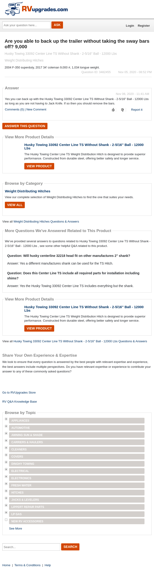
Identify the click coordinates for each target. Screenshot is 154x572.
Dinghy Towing (22, 463)
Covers (17, 456)
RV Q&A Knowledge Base (19, 401)
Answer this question (25, 126)
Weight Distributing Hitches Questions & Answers (46, 221)
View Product (39, 166)
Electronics (21, 478)
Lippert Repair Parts (27, 507)
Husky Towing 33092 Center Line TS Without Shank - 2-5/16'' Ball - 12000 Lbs (84, 146)
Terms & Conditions (27, 565)
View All (14, 205)
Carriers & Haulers (27, 442)
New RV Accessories (27, 521)
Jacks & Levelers (25, 499)
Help (48, 565)
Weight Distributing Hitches (27, 191)
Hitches (17, 492)
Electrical (20, 471)
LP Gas (16, 514)
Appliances (20, 420)
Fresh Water (21, 485)
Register (144, 25)
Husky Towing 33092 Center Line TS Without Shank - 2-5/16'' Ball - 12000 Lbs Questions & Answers (80, 341)
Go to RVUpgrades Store (19, 392)
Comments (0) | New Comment (25, 109)
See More (15, 528)
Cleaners (19, 449)
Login (130, 25)
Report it (136, 109)
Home (6, 565)
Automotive (20, 428)
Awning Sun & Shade (27, 435)
